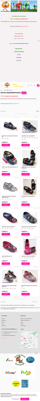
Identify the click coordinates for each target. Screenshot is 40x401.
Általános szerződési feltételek (26, 318)
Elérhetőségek (23, 325)
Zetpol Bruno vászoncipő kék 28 (28, 135)
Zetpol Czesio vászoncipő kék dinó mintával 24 (28, 167)
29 (32, 228)
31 (27, 137)
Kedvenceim (4, 325)
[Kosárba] (6, 174)
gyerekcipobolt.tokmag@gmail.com (9, 335)
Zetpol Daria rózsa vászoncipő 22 (28, 256)
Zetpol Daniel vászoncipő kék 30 (8, 226)
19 (2, 288)
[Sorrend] (35, 302)
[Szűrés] (24, 93)
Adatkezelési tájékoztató (25, 320)
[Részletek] (6, 145)
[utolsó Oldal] (27, 114)
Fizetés (22, 322)
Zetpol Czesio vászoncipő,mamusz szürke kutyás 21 (9, 197)
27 (22, 139)
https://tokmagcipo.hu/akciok (22, 43)
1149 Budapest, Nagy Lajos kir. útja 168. (10, 331)
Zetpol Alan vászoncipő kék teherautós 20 (10, 136)
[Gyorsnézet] (17, 117)
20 (2, 138)
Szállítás (22, 323)
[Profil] (34, 85)
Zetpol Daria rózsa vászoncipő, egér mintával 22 (9, 286)
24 (14, 288)
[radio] (38, 111)
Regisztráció (4, 320)
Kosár (3, 323)
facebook (2, 338)
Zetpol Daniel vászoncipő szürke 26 (28, 226)
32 (29, 137)
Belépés (3, 318)
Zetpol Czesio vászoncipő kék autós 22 (10, 166)
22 (5, 288)
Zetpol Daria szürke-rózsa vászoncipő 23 (29, 286)
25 (7, 138)
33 (32, 137)
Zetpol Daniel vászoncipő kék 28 (28, 196)
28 (22, 137)
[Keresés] (32, 85)
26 (36, 137)
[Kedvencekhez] (15, 117)
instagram (4, 338)
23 (24, 257)
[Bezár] (38, 41)
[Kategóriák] (2, 85)
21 (5, 138)
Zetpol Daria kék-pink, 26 (7, 256)
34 (34, 137)
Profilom (3, 322)
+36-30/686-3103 (29, 85)
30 (2, 228)
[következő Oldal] (25, 114)
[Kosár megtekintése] (38, 85)
